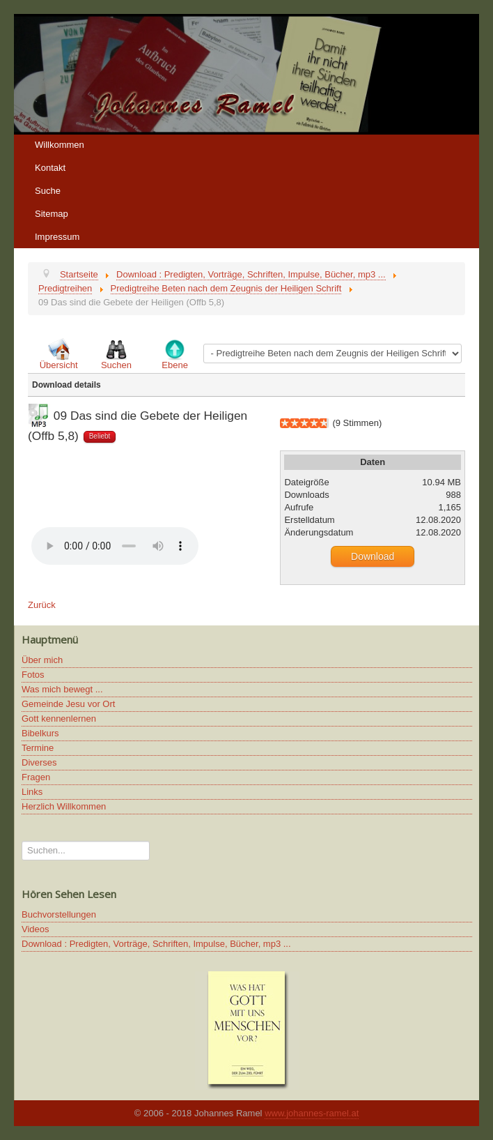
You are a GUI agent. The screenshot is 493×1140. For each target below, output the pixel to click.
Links (32, 791)
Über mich (42, 660)
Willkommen (59, 144)
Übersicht (59, 365)
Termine (38, 748)
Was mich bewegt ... (62, 689)
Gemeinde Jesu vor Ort (68, 704)
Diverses (39, 762)
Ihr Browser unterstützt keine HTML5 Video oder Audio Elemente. (114, 546)
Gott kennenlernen (59, 718)
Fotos (33, 674)
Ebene (175, 365)
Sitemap (51, 213)
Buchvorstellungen (59, 914)
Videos (35, 929)
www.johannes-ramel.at (312, 1113)
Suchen (116, 365)
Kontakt (50, 167)
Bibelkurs (40, 733)
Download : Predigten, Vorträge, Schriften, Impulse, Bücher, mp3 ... (156, 943)
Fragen (36, 777)
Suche (48, 190)
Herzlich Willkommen (64, 806)
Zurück (42, 605)
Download (372, 556)
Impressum (57, 236)
